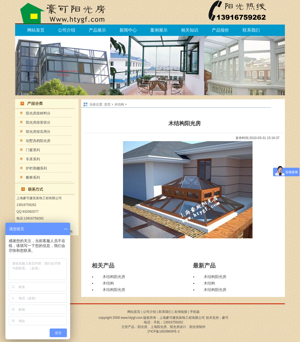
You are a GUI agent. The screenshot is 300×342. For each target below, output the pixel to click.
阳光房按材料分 (38, 113)
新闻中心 (128, 30)
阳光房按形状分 (38, 122)
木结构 (119, 104)
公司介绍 (66, 30)
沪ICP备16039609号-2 (163, 331)
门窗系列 (33, 150)
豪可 (225, 318)
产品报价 (220, 30)
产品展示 (97, 30)
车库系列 (33, 159)
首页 (107, 104)
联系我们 (251, 30)
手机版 (195, 312)
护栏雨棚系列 (36, 168)
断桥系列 (33, 177)
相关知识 (189, 30)
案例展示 (159, 30)
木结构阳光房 (114, 277)
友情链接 (180, 312)
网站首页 (36, 30)
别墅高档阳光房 (38, 141)
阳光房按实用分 (38, 132)
